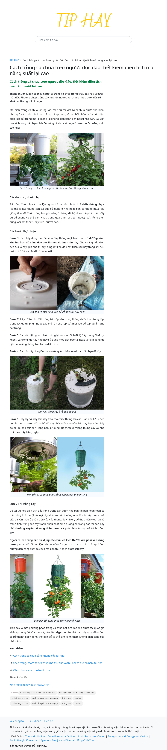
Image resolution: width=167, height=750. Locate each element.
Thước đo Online (35, 736)
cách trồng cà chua (20, 698)
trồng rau (66, 698)
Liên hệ (48, 721)
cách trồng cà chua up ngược (45, 698)
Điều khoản (34, 721)
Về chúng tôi (17, 721)
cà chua (78, 698)
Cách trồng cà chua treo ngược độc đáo (37, 692)
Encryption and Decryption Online (128, 736)
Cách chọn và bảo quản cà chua (31, 670)
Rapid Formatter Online (91, 736)
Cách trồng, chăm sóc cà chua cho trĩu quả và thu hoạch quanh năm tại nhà (58, 663)
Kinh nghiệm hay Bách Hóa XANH (29, 684)
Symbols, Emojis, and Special (58, 740)
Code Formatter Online (61, 736)
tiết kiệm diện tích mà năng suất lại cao (76, 692)
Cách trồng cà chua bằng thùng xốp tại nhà (38, 655)
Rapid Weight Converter (24, 740)
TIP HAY (14, 60)
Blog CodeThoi (85, 740)
